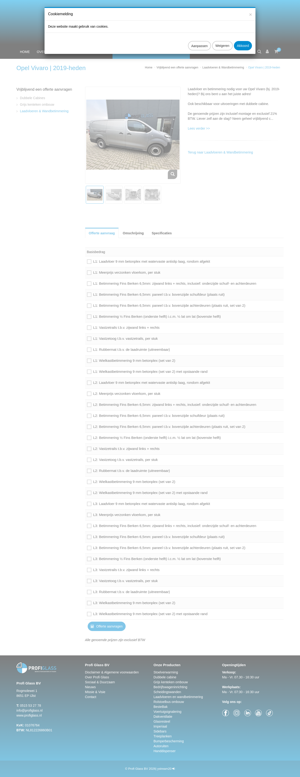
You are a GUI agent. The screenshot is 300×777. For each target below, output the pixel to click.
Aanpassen (199, 42)
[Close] (250, 10)
